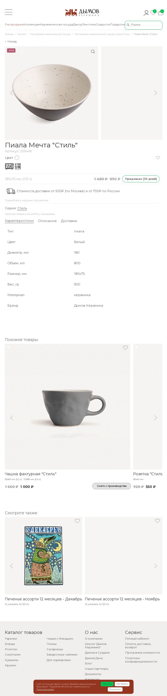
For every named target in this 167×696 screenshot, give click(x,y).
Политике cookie (45, 689)
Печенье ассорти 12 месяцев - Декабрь (43, 599)
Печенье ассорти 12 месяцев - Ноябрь (122, 599)
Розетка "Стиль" (149, 474)
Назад (12, 41)
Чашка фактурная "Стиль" (30, 474)
